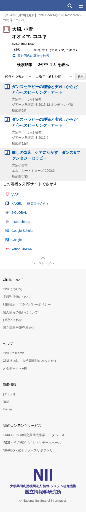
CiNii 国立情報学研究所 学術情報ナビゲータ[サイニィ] (20, 5)
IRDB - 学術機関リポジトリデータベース (32, 442)
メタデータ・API (15, 368)
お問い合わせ (12, 320)
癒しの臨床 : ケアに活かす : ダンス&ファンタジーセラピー (46, 155)
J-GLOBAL (19, 212)
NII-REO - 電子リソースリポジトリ (28, 450)
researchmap (20, 222)
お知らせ (9, 394)
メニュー (80, 5)
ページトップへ (43, 263)
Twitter (7, 409)
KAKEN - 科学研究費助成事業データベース (33, 435)
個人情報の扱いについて (20, 312)
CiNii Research (13, 353)
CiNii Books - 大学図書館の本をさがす (30, 361)
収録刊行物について (17, 297)
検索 (69, 5)
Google (16, 240)
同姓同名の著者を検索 (33, 56)
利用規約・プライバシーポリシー (27, 304)
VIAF (15, 194)
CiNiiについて (12, 289)
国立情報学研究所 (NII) (19, 327)
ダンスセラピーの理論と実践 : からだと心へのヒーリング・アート (45, 89)
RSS (6, 402)
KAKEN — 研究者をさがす (30, 203)
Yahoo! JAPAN (21, 249)
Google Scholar (22, 230)
